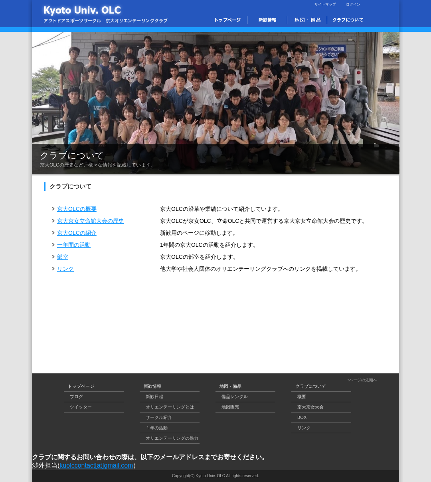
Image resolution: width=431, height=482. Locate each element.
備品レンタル (234, 396)
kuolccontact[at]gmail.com (96, 465)
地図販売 (230, 407)
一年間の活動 (71, 245)
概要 (301, 396)
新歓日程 (154, 396)
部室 (60, 257)
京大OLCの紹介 (74, 233)
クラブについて (310, 386)
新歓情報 (152, 386)
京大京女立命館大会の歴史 (88, 221)
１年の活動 (157, 427)
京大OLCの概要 (74, 209)
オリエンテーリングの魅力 (172, 438)
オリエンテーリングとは (170, 407)
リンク (63, 269)
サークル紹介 (159, 417)
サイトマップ (325, 4)
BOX (301, 417)
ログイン (353, 4)
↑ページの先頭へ (362, 380)
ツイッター (81, 407)
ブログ (76, 396)
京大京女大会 (310, 407)
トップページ (81, 386)
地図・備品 (230, 386)
